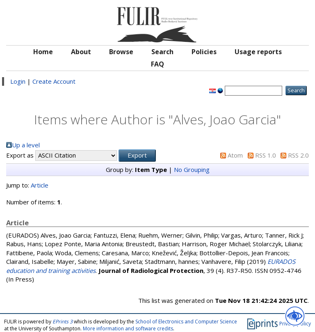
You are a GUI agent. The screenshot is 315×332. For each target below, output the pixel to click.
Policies (204, 51)
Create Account (53, 81)
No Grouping (192, 169)
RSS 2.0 (298, 155)
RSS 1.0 (265, 155)
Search (162, 51)
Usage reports (258, 51)
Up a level (26, 145)
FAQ (157, 64)
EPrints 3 (62, 321)
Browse (121, 51)
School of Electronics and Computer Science (186, 321)
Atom (235, 155)
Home (43, 51)
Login (17, 81)
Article (39, 185)
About (81, 51)
